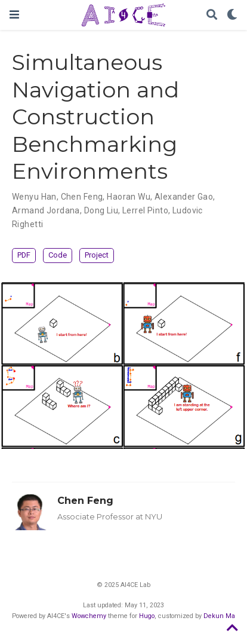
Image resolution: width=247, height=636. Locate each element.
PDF (23, 254)
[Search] (211, 15)
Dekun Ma (219, 616)
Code (57, 254)
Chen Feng (85, 500)
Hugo (147, 616)
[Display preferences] (232, 15)
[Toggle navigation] (14, 15)
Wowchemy (89, 616)
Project (97, 254)
